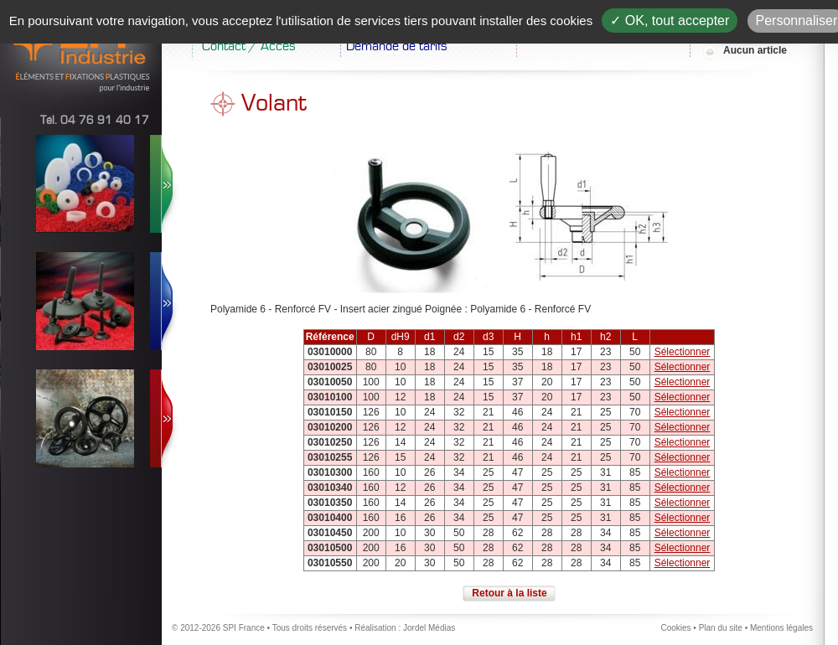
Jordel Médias (429, 627)
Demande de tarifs (396, 46)
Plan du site (720, 627)
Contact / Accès (249, 46)
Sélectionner (682, 352)
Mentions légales (781, 627)
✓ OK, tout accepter (669, 20)
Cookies (675, 627)
